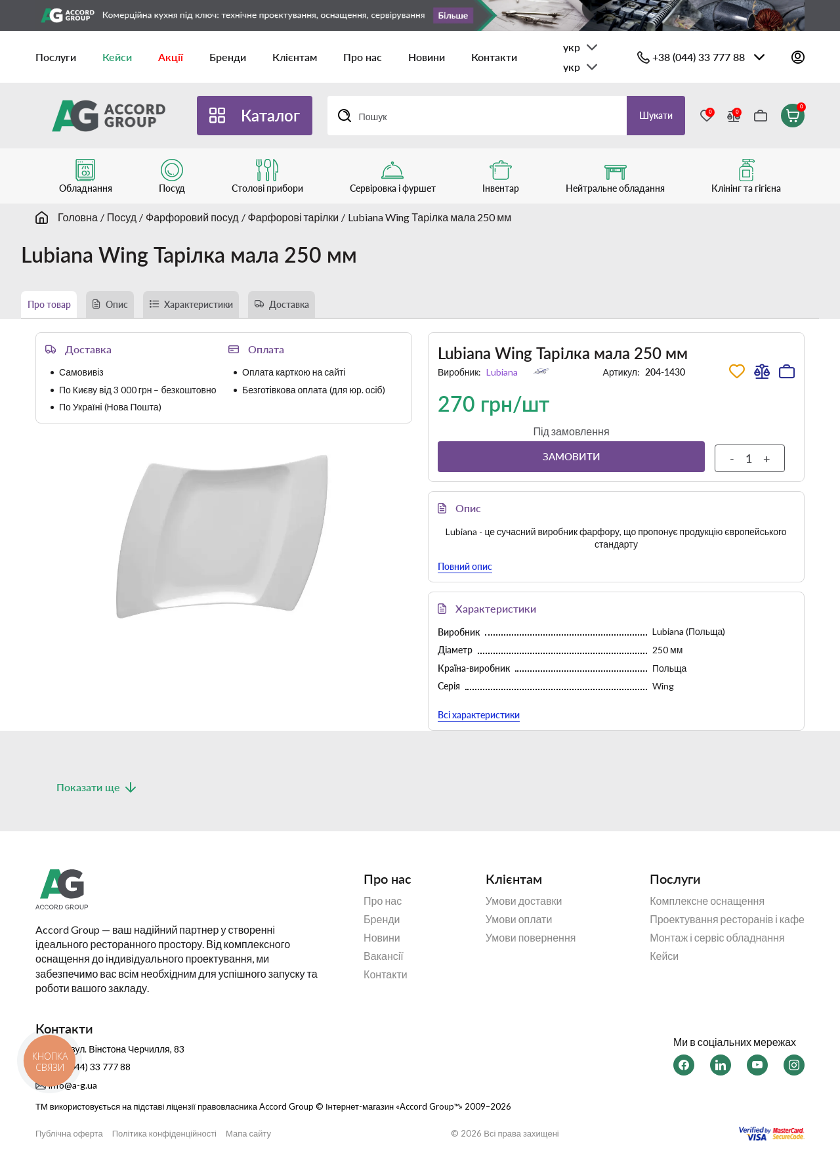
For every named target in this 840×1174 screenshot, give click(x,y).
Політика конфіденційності (164, 1142)
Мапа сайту (248, 1142)
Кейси (117, 57)
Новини (426, 57)
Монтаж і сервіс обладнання (717, 945)
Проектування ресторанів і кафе (727, 927)
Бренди (227, 57)
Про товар (57, 308)
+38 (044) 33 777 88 (698, 57)
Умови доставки (524, 908)
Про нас (362, 57)
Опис (142, 308)
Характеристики (246, 308)
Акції (170, 57)
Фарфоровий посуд (192, 217)
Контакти (494, 57)
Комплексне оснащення (707, 908)
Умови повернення (531, 945)
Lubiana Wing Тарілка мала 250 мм (429, 217)
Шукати (649, 115)
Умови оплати (519, 927)
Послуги (55, 57)
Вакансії (384, 964)
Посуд (121, 217)
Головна (78, 217)
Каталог (270, 115)
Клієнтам (294, 57)
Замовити (571, 465)
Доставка (361, 308)
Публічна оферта (69, 1142)
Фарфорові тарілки (293, 217)
